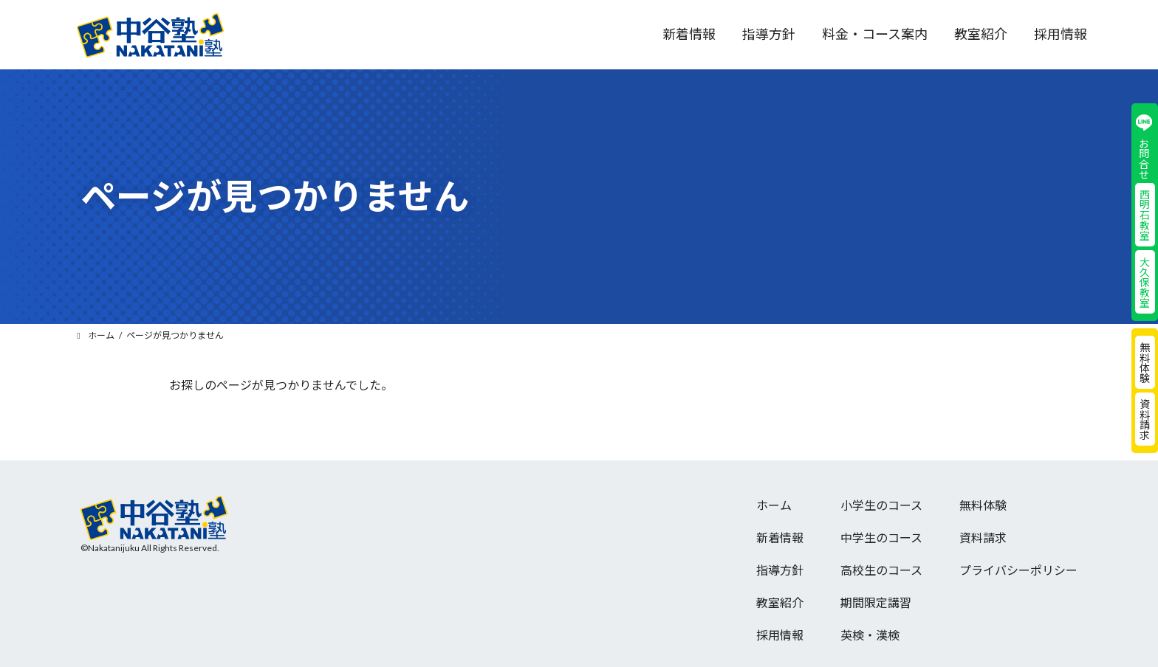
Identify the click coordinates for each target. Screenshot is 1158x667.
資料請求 (1144, 419)
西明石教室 (1144, 215)
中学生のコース (881, 538)
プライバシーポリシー (1018, 570)
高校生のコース (881, 570)
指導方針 (780, 570)
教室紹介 (780, 602)
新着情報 (780, 538)
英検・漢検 (870, 635)
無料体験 (1144, 362)
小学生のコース (881, 505)
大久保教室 (1144, 282)
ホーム (774, 505)
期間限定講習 (875, 602)
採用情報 (780, 635)
